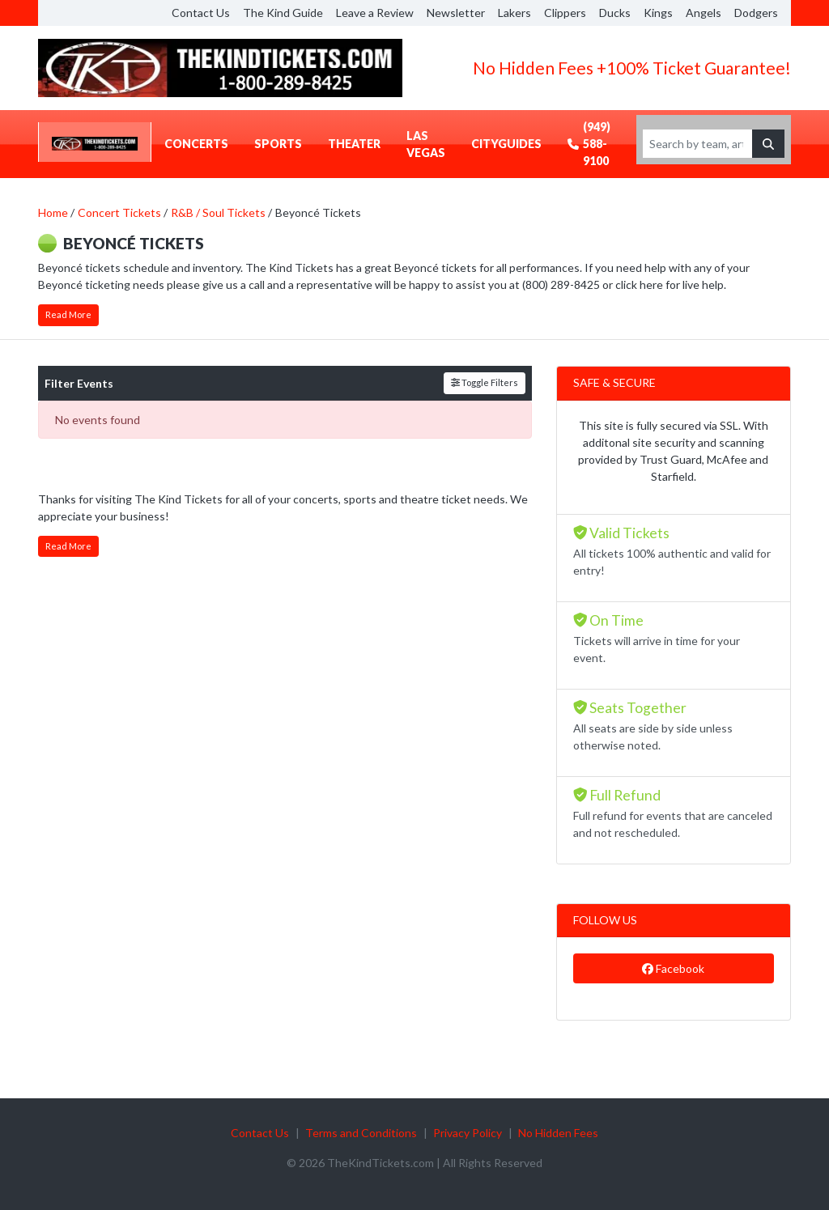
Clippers (565, 12)
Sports (278, 144)
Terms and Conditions (361, 1133)
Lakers (514, 12)
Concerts (196, 144)
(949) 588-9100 (589, 144)
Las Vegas (425, 144)
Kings (658, 12)
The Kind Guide (283, 12)
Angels (703, 12)
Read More (68, 314)
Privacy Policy (467, 1133)
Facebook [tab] (673, 968)
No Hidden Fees (558, 1133)
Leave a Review (375, 12)
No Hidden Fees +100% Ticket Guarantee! (632, 67)
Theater (354, 144)
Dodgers (756, 12)
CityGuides (506, 144)
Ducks (615, 12)
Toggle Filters (484, 382)
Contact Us (201, 12)
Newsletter (456, 12)
